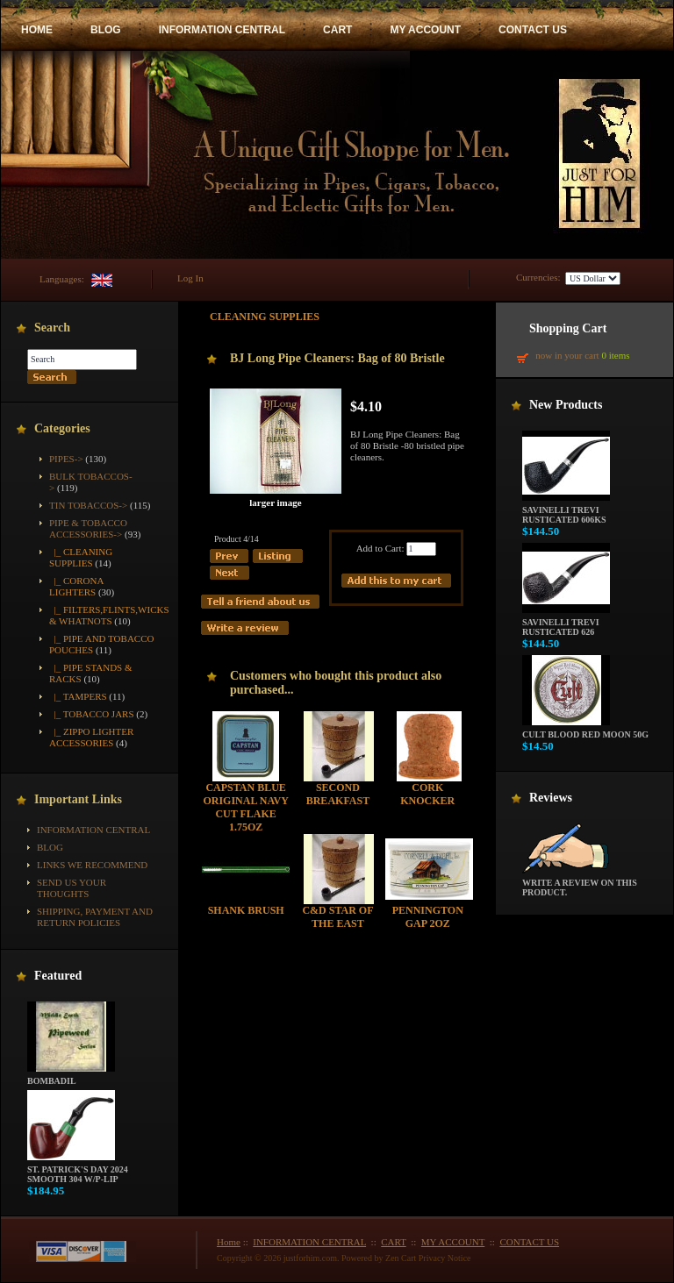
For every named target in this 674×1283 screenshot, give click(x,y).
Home (228, 1242)
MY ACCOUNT (425, 30)
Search (52, 327)
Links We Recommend (92, 864)
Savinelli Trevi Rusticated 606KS (566, 510)
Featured (58, 975)
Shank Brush (246, 910)
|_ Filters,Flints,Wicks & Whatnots (109, 615)
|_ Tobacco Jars (91, 714)
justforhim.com (310, 1258)
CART (337, 30)
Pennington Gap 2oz (427, 917)
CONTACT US (532, 30)
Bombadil (71, 1077)
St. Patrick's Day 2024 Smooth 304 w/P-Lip (77, 1170)
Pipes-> (66, 458)
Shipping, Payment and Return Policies (95, 917)
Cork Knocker (427, 794)
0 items (615, 355)
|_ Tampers (78, 696)
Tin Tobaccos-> (88, 505)
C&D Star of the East (337, 917)
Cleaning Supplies (264, 316)
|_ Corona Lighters (76, 586)
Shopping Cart (567, 328)
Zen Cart (400, 1258)
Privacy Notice (445, 1258)
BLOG (105, 30)
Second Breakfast (337, 794)
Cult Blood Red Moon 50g (585, 730)
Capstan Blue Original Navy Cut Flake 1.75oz (245, 807)
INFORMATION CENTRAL (222, 30)
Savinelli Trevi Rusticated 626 (566, 623)
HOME (37, 30)
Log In (190, 278)
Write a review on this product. (579, 883)
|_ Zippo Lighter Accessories (91, 737)
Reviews (550, 797)
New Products (565, 404)
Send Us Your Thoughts (71, 888)
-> (88, 528)
